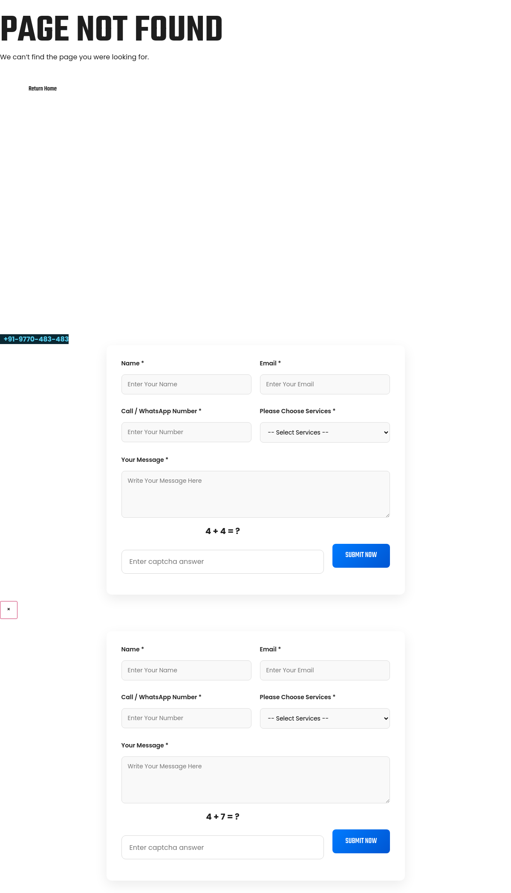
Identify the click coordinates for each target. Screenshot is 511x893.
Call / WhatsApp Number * (161, 411)
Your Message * (145, 460)
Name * (132, 363)
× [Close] (8, 610)
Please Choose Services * (298, 411)
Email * (270, 363)
